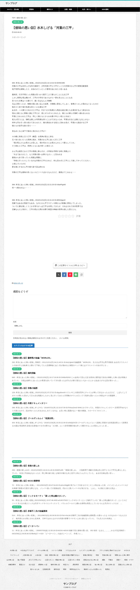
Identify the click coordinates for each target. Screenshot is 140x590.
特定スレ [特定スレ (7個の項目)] (66, 564)
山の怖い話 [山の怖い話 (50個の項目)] (10, 559)
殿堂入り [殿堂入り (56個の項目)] (22, 564)
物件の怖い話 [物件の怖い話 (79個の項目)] (55, 564)
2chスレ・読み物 (13, 9)
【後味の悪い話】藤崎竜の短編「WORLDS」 (29, 357)
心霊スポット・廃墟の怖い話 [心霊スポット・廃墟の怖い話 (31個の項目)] (54, 559)
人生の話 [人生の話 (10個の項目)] (38, 554)
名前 (14, 321)
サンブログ (11, 3)
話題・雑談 (68, 9)
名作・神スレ (86, 9)
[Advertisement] (31, 55)
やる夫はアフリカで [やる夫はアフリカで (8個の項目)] (27, 550)
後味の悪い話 (18, 283)
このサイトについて (55, 578)
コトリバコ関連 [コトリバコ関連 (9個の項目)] (57, 550)
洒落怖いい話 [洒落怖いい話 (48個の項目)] (42, 564)
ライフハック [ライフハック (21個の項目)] (14, 554)
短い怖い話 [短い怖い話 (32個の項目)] (98, 564)
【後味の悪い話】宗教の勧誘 (23, 388)
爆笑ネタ (50, 9)
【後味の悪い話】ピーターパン (24, 526)
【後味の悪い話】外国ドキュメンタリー (27, 403)
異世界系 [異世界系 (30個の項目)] (76, 564)
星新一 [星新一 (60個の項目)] (118, 559)
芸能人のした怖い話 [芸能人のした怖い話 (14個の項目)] (125, 564)
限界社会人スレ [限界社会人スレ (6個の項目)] (75, 569)
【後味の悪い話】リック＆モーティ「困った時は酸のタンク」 (36, 495)
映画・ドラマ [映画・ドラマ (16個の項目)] (128, 559)
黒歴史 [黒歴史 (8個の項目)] (107, 569)
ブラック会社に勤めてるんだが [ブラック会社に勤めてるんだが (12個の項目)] (109, 550)
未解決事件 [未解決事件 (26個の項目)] (12, 564)
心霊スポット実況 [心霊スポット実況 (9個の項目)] (74, 559)
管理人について (86, 578)
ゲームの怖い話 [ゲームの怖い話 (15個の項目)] (43, 550)
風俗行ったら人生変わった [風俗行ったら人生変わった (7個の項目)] (93, 569)
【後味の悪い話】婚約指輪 (22, 372)
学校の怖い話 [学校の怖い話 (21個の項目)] (106, 554)
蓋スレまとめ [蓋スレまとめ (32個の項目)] (34, 569)
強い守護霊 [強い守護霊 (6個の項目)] (21, 559)
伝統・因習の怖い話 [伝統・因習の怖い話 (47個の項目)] (51, 554)
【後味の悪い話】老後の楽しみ (24, 465)
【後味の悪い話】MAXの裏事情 (24, 480)
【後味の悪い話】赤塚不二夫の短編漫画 (27, 510)
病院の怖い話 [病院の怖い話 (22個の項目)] (86, 564)
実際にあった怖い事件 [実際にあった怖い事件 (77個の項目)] (122, 554)
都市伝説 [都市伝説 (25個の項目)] (57, 569)
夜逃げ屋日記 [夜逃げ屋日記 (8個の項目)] (87, 554)
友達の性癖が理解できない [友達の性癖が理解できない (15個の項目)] (71, 554)
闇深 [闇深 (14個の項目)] (64, 569)
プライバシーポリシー (71, 578)
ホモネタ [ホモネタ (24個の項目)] (127, 550)
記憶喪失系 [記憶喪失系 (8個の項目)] (46, 569)
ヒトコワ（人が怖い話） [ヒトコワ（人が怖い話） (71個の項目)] (88, 550)
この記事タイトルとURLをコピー (70, 265)
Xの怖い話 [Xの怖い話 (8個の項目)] (13, 550)
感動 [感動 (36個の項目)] (103, 559)
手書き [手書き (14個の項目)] (110, 559)
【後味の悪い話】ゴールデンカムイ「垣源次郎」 (31, 418)
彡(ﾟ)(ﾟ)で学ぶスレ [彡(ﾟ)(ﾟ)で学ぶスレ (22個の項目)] (35, 559)
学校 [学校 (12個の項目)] (97, 554)
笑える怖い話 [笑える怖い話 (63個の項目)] (110, 564)
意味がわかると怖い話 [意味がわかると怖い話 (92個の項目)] (90, 559)
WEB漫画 (105, 9)
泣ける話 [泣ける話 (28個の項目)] (32, 564)
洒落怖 (31, 9)
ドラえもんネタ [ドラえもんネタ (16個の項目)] (71, 550)
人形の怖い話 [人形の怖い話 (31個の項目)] (27, 554)
